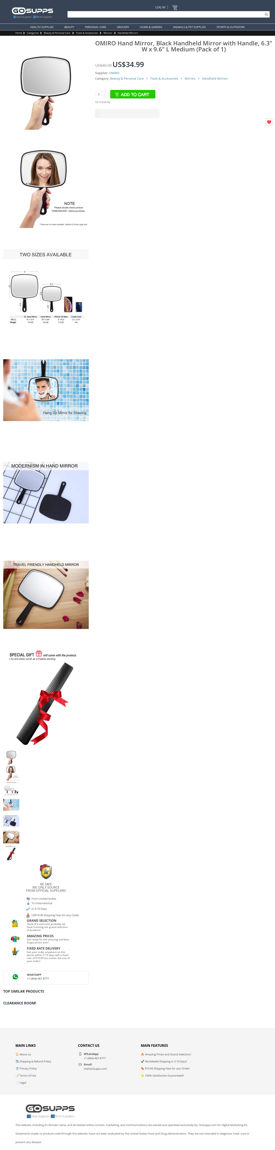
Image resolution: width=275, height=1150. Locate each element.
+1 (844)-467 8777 (38, 978)
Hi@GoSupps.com (95, 1069)
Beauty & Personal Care (57, 32)
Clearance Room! (19, 1003)
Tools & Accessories (87, 32)
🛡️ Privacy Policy (26, 1068)
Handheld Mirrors (128, 32)
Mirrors (108, 32)
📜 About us (23, 1054)
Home (18, 32)
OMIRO (114, 73)
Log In (160, 7)
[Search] (167, 14)
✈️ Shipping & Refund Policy (33, 1061)
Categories (33, 32)
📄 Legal (20, 1082)
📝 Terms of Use (25, 1075)
